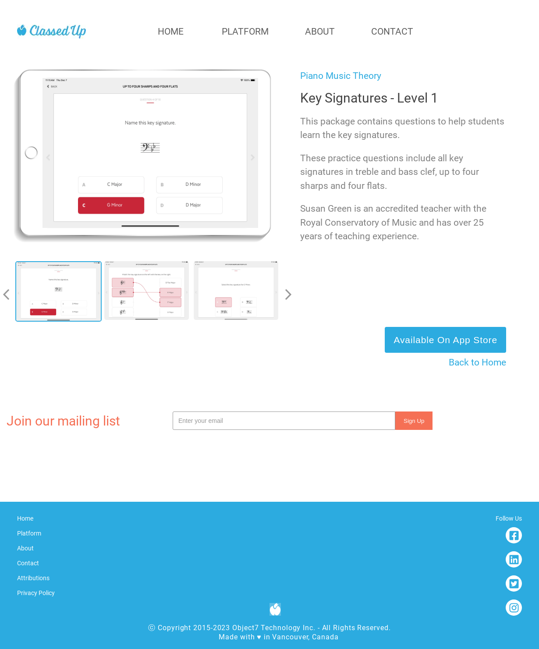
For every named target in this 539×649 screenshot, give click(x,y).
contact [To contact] (392, 31)
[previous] (9, 294)
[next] (285, 294)
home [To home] (171, 31)
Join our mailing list (63, 421)
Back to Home (477, 362)
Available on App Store (445, 340)
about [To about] (320, 31)
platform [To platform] (245, 31)
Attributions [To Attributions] (33, 578)
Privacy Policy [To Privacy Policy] (36, 592)
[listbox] (149, 294)
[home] (51, 32)
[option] (59, 294)
